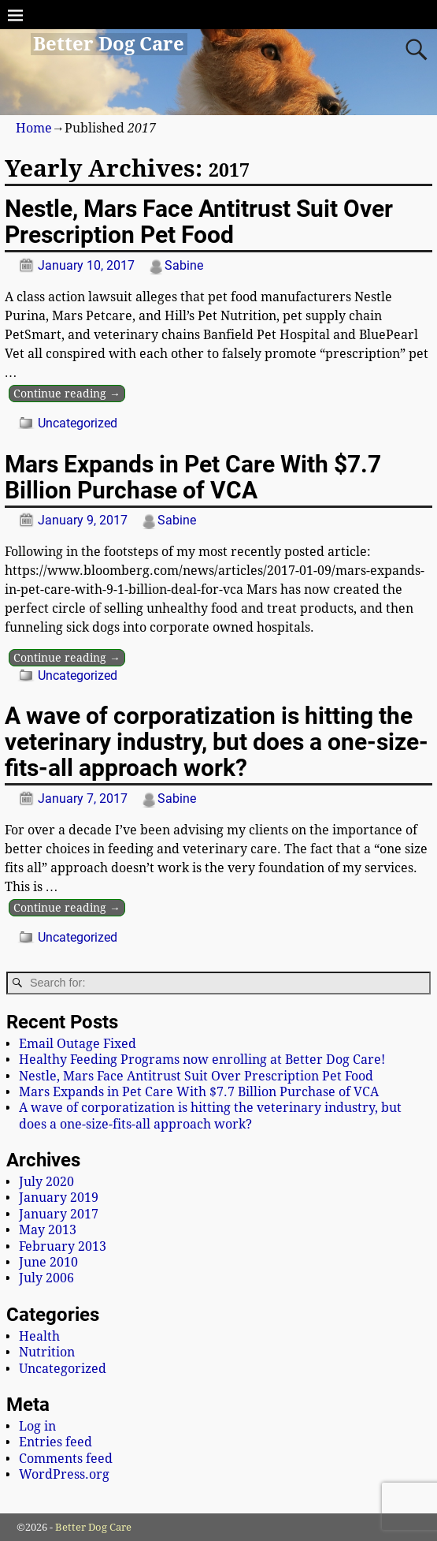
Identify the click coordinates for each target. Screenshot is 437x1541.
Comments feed (66, 1458)
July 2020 (46, 1181)
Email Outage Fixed (77, 1043)
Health (39, 1336)
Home (34, 128)
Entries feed (55, 1442)
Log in (37, 1426)
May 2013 (47, 1229)
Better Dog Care (108, 44)
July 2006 (46, 1277)
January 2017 (58, 1214)
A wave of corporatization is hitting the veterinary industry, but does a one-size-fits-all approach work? (216, 742)
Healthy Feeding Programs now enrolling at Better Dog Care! (202, 1059)
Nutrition (47, 1352)
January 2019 (58, 1197)
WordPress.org (64, 1474)
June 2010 (48, 1262)
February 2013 (62, 1246)
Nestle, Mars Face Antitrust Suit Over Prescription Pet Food (199, 221)
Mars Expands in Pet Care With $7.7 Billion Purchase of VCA (193, 477)
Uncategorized (77, 423)
